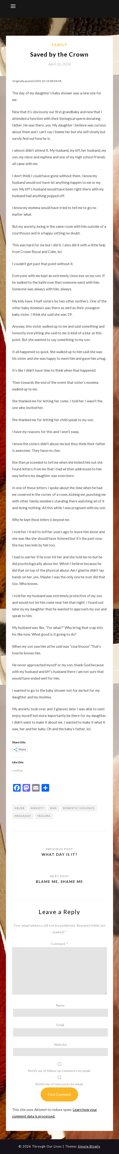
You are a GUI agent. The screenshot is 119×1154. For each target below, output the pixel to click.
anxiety (37, 808)
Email (60, 1025)
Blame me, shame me (59, 881)
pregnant (22, 815)
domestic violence (79, 808)
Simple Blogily (89, 1146)
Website (60, 1044)
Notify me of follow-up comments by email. (59, 1071)
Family (59, 45)
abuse (19, 808)
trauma (44, 815)
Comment (59, 944)
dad (53, 808)
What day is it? (59, 854)
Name (60, 1005)
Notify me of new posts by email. (59, 1084)
